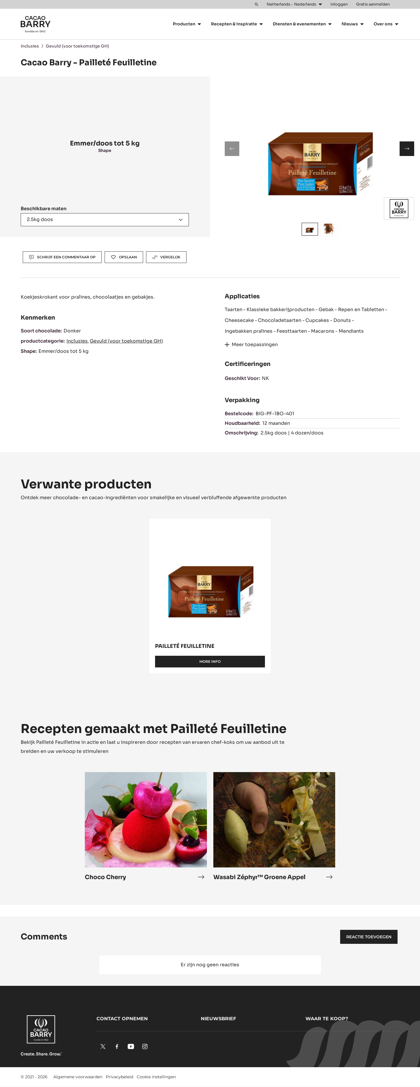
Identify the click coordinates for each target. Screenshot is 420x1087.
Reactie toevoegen (368, 936)
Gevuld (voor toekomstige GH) (77, 46)
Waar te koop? (326, 1018)
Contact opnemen (122, 1018)
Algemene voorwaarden (77, 1076)
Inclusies (30, 46)
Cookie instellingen (156, 1076)
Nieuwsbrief (218, 1018)
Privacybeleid (119, 1076)
